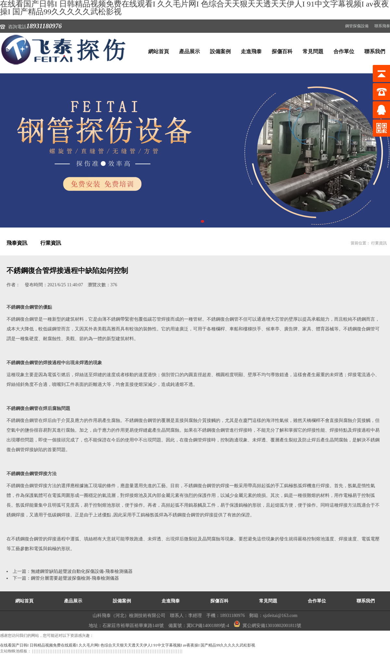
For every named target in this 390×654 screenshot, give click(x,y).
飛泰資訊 (16, 243)
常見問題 (313, 51)
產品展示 (189, 51)
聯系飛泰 (382, 26)
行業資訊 (50, 243)
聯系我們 (374, 51)
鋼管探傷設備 (357, 26)
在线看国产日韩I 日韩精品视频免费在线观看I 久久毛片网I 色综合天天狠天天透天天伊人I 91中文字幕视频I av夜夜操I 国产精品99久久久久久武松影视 (127, 645)
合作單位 (343, 51)
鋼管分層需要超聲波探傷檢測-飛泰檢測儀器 (75, 578)
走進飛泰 (251, 51)
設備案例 (220, 51)
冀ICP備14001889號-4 (208, 625)
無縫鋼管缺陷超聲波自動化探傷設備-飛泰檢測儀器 (82, 571)
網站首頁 (158, 51)
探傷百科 (282, 51)
